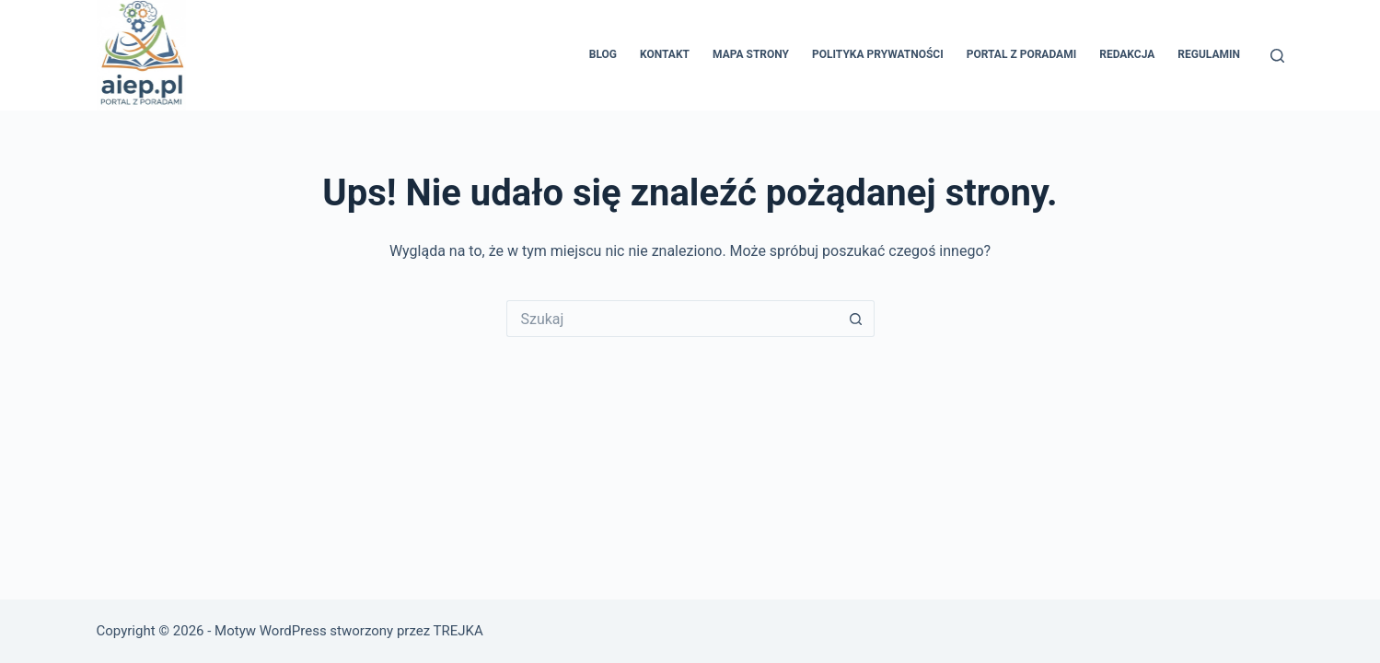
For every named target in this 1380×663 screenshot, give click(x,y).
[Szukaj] (1277, 56)
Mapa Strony (751, 54)
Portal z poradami (1021, 54)
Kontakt (665, 54)
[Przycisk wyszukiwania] (856, 318)
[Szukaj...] (672, 318)
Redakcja (1126, 54)
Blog (603, 54)
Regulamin (1208, 54)
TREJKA (458, 630)
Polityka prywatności (878, 54)
